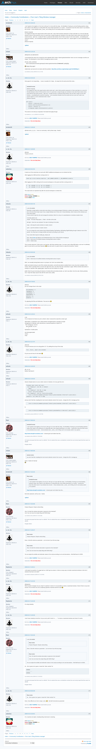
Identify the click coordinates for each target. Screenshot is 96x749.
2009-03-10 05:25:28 (30, 252)
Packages (52, 2)
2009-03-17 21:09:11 (30, 567)
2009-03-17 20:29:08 (30, 503)
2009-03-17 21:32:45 (30, 601)
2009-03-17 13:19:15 (30, 472)
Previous (11, 20)
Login (25, 10)
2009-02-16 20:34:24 (30, 78)
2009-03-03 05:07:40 (30, 203)
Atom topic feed (87, 741)
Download (90, 2)
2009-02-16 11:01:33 (30, 51)
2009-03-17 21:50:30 (30, 615)
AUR (84, 2)
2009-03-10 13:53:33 (30, 366)
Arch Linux (9, 2)
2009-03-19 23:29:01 (30, 713)
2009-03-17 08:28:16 (30, 420)
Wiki (66, 2)
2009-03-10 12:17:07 (30, 341)
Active (82, 12)
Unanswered (88, 12)
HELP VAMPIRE (33, 118)
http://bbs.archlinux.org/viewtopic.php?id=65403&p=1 (65, 69)
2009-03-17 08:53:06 (30, 450)
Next (32, 20)
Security (78, 2)
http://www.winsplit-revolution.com (34, 433)
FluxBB (89, 743)
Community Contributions (20, 17)
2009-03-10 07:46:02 (30, 281)
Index (6, 10)
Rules (10, 10)
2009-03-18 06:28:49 (30, 690)
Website (9, 38)
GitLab (71, 2)
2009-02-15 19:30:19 (30, 23)
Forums (60, 2)
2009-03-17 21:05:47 (30, 530)
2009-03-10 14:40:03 (30, 378)
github (26, 45)
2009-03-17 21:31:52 (30, 581)
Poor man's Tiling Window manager (43, 17)
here (34, 237)
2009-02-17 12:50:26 (30, 127)
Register (20, 10)
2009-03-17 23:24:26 (30, 635)
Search (15, 10)
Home (45, 2)
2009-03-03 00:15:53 (30, 169)
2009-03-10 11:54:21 (30, 314)
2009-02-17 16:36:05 (30, 149)
